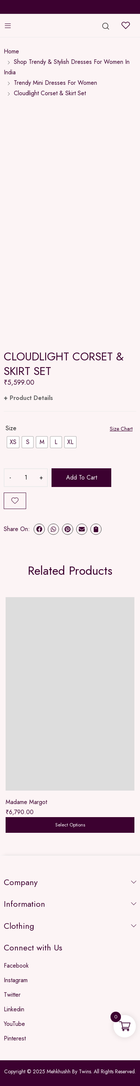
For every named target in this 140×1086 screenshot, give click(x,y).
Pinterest (15, 1038)
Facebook (16, 965)
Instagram (16, 980)
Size (11, 428)
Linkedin (14, 1009)
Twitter (12, 994)
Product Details (31, 398)
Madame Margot (26, 802)
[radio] (13, 442)
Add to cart (81, 477)
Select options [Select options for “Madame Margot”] (70, 824)
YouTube (14, 1024)
